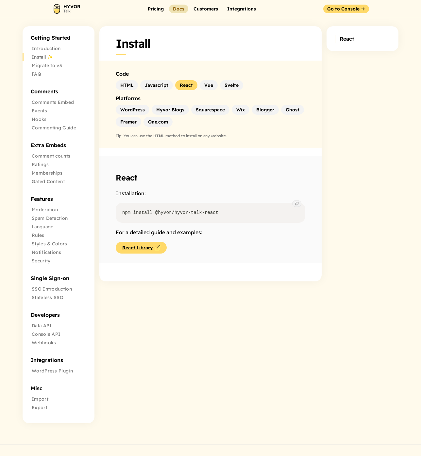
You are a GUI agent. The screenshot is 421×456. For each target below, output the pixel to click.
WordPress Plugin (52, 371)
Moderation (45, 210)
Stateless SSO (47, 297)
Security (41, 261)
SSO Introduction (52, 289)
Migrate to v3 (47, 65)
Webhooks (44, 343)
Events (39, 111)
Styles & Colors (49, 244)
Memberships (47, 173)
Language (42, 227)
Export (39, 407)
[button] (156, 9)
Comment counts (51, 156)
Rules (38, 235)
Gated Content (48, 181)
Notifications (46, 252)
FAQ (36, 74)
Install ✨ (42, 57)
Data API (42, 326)
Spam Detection (50, 218)
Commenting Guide (54, 128)
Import (40, 399)
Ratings (40, 164)
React (126, 177)
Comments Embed (53, 102)
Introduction (46, 48)
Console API (46, 334)
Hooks (39, 119)
